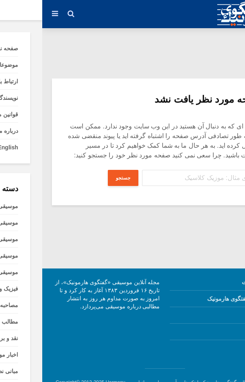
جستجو (80, 178)
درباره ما (221, 331)
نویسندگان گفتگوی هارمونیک (198, 298)
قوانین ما (220, 315)
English (221, 348)
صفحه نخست (215, 282)
